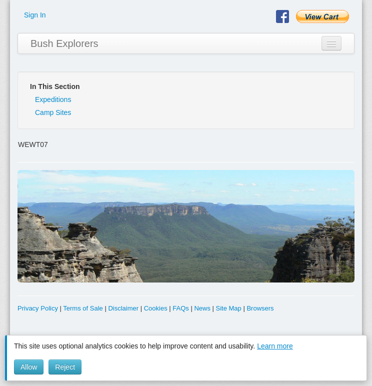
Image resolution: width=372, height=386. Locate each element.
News (202, 308)
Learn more (275, 346)
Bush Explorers (64, 43)
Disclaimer (123, 308)
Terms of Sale (82, 308)
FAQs (180, 308)
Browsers (260, 308)
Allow (28, 367)
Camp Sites (53, 112)
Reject (65, 367)
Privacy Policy (38, 308)
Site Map (229, 308)
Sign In (35, 15)
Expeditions (53, 100)
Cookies (156, 308)
